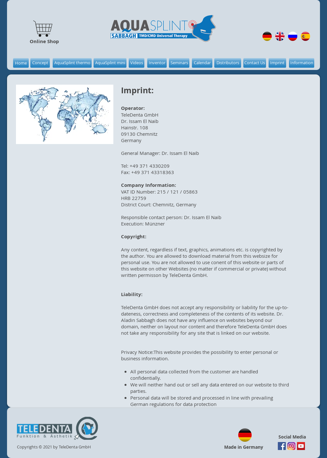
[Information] (301, 63)
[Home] (21, 63)
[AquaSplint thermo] (72, 63)
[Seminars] (179, 63)
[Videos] (136, 63)
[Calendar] (202, 63)
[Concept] (40, 63)
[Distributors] (227, 63)
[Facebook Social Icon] (282, 446)
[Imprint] (277, 63)
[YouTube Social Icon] (301, 446)
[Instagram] (291, 446)
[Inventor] (157, 63)
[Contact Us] (254, 63)
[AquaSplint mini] (110, 63)
